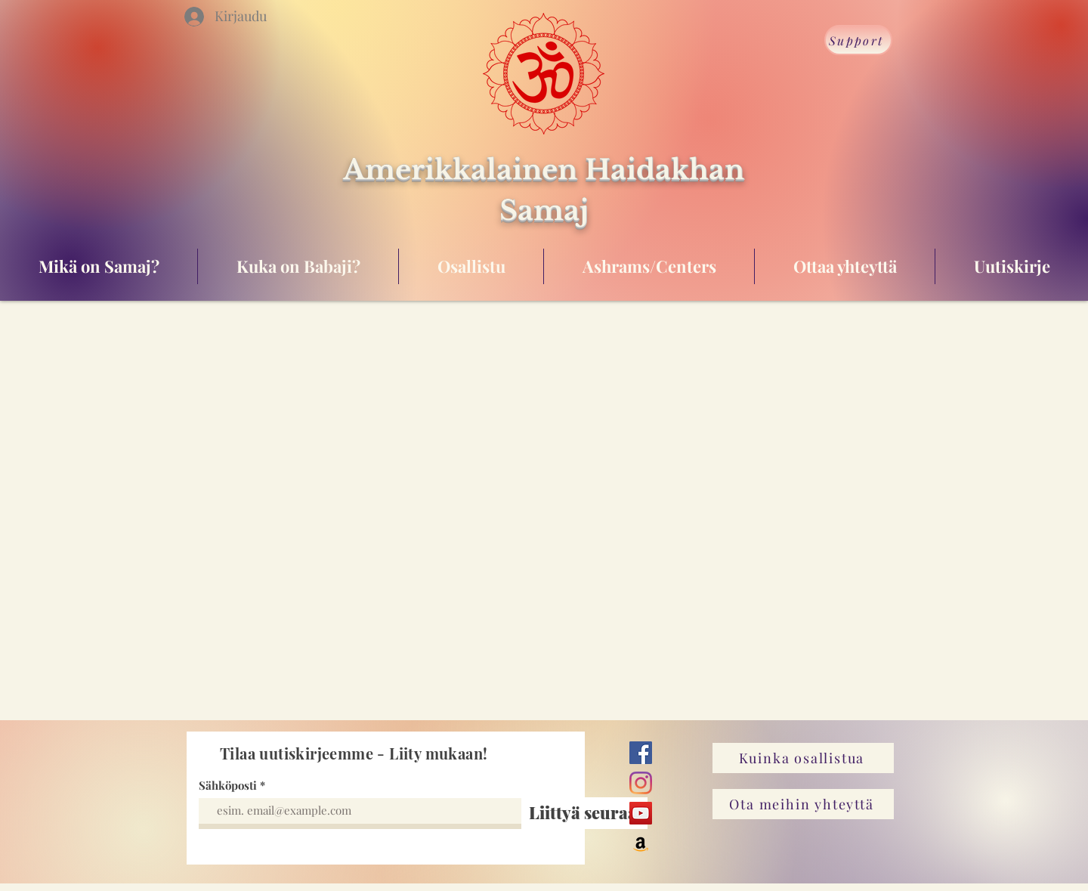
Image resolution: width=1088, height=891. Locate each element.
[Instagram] (640, 783)
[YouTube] (640, 813)
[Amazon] (640, 843)
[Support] (858, 40)
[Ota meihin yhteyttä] (803, 804)
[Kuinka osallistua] (803, 758)
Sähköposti (228, 785)
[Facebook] (640, 752)
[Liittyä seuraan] (588, 813)
